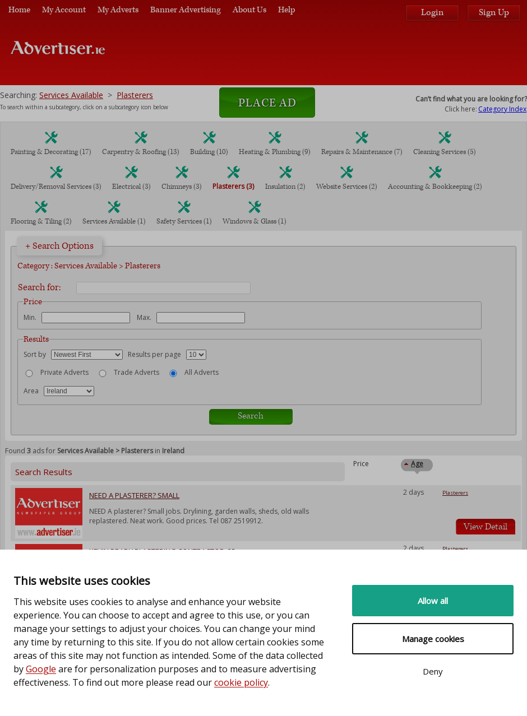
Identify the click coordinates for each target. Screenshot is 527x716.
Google (41, 669)
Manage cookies (433, 638)
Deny (433, 671)
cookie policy (241, 682)
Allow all (433, 600)
